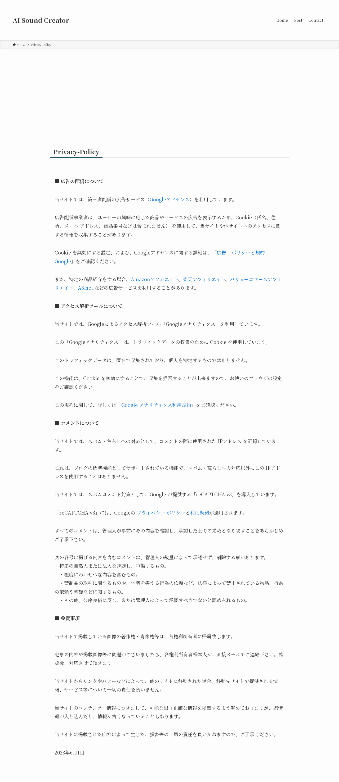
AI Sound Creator (41, 20)
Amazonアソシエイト (154, 279)
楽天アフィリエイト (204, 279)
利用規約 (199, 512)
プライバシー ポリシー (161, 512)
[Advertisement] (169, 89)
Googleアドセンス (169, 199)
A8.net (85, 287)
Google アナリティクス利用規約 (156, 404)
